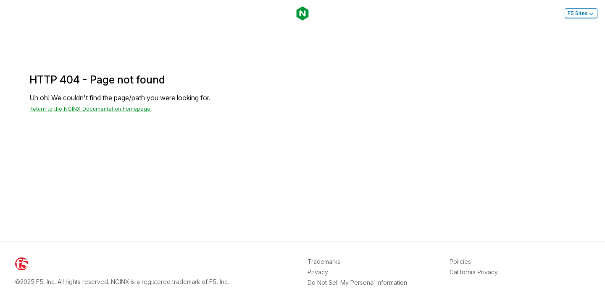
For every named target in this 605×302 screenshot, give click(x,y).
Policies (460, 261)
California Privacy (474, 272)
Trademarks (324, 261)
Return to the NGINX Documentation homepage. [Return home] (90, 109)
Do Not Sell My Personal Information (357, 282)
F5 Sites (581, 13)
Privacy (318, 272)
